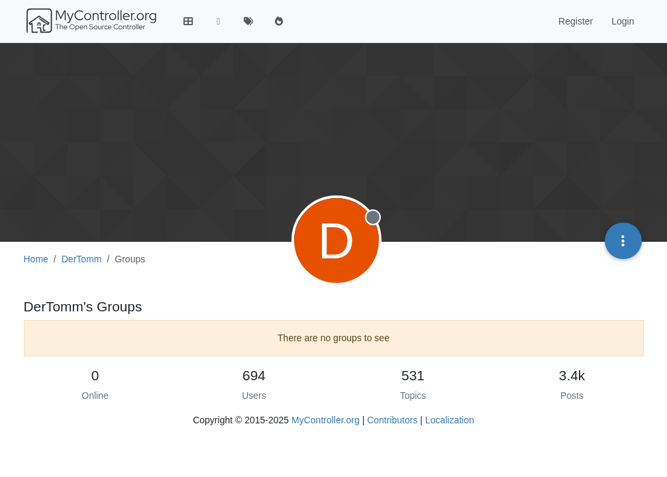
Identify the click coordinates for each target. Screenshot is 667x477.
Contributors (392, 420)
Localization (449, 420)
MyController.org (325, 420)
